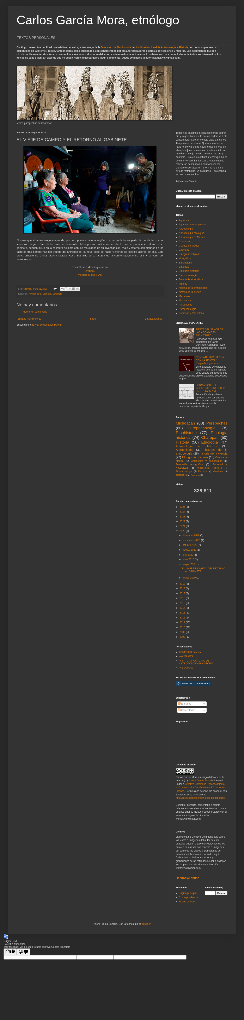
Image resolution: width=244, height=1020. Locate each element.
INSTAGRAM (186, 667)
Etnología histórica (189, 270)
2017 (183, 593)
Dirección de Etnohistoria (116, 47)
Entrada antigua (153, 318)
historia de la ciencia (190, 292)
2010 (183, 627)
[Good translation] (10, 951)
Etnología (57, 293)
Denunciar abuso (187, 878)
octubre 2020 (190, 545)
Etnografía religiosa (189, 254)
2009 (183, 632)
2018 (183, 588)
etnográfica (185, 258)
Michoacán (185, 300)
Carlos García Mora (200, 780)
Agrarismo (184, 220)
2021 (183, 526)
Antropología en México (192, 237)
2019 (183, 583)
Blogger (146, 924)
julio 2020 (188, 554)
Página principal (187, 893)
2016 (183, 598)
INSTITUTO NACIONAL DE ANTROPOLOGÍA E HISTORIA (196, 662)
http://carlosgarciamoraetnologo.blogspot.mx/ (200, 797)
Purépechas (185, 304)
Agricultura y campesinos (193, 224)
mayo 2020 (189, 564)
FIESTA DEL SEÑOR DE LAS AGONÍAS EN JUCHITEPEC (209, 332)
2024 (183, 511)
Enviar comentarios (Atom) (47, 324)
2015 (183, 603)
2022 (183, 521)
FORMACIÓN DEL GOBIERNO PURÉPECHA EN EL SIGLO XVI (210, 388)
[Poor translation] (23, 951)
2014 (183, 607)
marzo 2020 (189, 577)
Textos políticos (187, 901)
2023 (183, 516)
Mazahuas (184, 296)
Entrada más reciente (29, 318)
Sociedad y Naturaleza (191, 313)
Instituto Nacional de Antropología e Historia (162, 47)
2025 (183, 506)
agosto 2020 (190, 549)
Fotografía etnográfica (191, 279)
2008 (183, 636)
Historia (183, 283)
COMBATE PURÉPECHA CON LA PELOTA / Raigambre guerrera (210, 360)
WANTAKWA (186, 656)
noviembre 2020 (192, 540)
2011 (183, 622)
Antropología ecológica (191, 233)
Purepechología (187, 309)
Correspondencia (188, 897)
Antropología (35, 293)
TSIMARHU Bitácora (190, 652)
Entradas (184, 703)
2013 (183, 612)
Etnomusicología (188, 275)
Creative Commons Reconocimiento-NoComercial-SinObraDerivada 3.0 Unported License (200, 788)
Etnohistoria (185, 262)
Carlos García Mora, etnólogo (98, 20)
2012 (183, 617)
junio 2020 (189, 559)
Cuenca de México (189, 245)
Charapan (184, 241)
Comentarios (186, 710)
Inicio (93, 318)
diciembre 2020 (191, 535)
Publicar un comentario (34, 311)
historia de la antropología (193, 287)
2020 (183, 531)
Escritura (47, 293)
